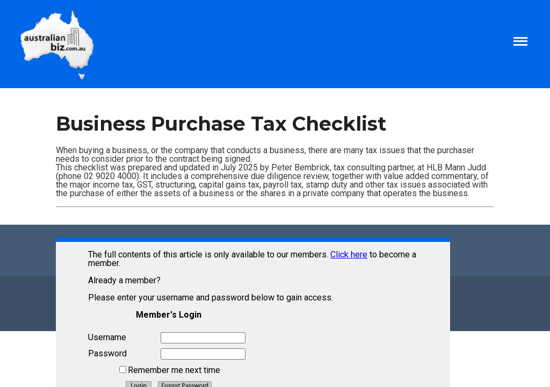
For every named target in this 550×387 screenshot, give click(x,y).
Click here (348, 254)
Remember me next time (174, 370)
